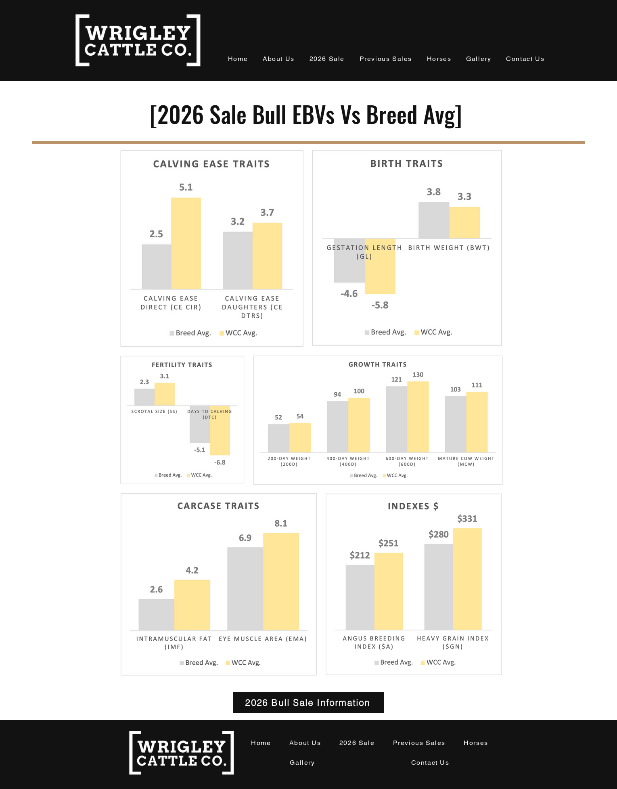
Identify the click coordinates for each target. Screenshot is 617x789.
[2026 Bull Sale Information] (308, 702)
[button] (279, 59)
